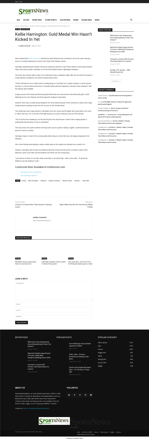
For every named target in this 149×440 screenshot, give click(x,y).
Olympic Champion (54, 180)
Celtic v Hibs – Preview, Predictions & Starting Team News (79, 357)
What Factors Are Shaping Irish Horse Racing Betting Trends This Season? (121, 38)
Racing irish (87, 20)
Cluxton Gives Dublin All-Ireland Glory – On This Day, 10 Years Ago (80, 370)
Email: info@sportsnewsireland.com (36, 408)
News (97, 20)
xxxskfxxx (101, 115)
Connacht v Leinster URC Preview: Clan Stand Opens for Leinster (38, 367)
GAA (18, 20)
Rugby (75, 20)
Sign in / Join (18, 1)
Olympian (43, 180)
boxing (24, 180)
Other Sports (51, 20)
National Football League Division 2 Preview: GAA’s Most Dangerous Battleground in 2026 (122, 49)
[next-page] (20, 269)
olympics (77, 180)
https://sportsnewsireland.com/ (42, 220)
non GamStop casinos (29, 176)
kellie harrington (33, 180)
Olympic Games (25, 29)
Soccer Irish (65, 20)
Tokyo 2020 (85, 180)
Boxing (32, 26)
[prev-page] (16, 269)
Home (17, 26)
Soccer (26, 20)
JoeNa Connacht (25, 46)
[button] (131, 20)
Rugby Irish (37, 20)
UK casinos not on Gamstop (31, 172)
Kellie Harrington (34, 58)
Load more (116, 81)
